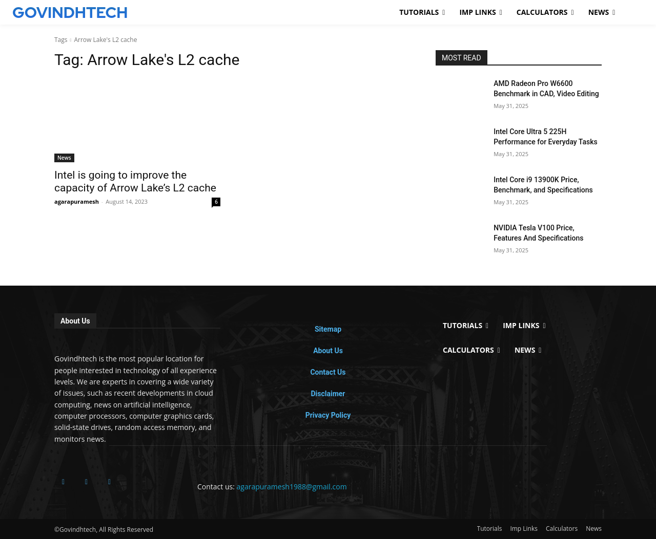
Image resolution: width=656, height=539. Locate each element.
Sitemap (328, 329)
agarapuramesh (76, 201)
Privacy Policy (328, 415)
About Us (328, 351)
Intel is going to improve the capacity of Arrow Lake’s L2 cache (135, 181)
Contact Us (327, 372)
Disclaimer (328, 394)
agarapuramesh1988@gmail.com (292, 486)
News (64, 157)
